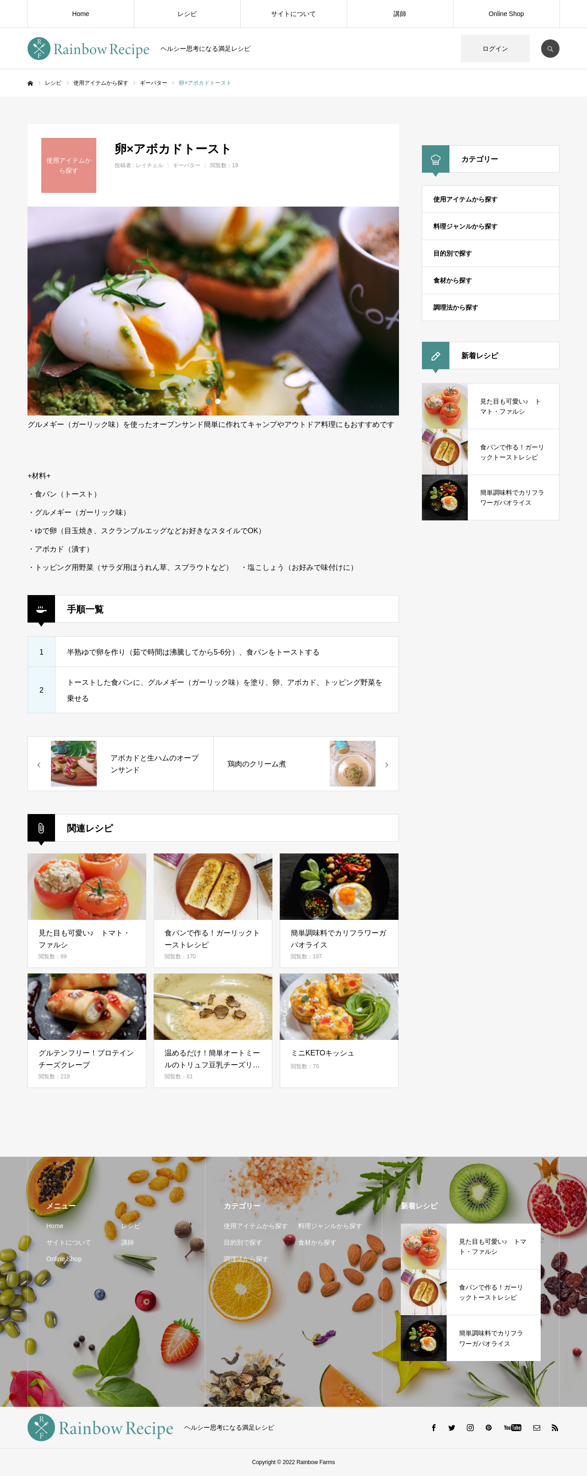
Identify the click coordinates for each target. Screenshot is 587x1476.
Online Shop (506, 13)
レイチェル (149, 165)
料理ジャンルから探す (465, 226)
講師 (399, 13)
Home (80, 13)
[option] (213, 311)
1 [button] (208, 401)
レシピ (187, 13)
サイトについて (293, 13)
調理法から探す (455, 307)
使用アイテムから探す (465, 199)
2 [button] (218, 401)
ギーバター (186, 165)
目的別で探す (452, 253)
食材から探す (452, 280)
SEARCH (550, 48)
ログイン (495, 48)
